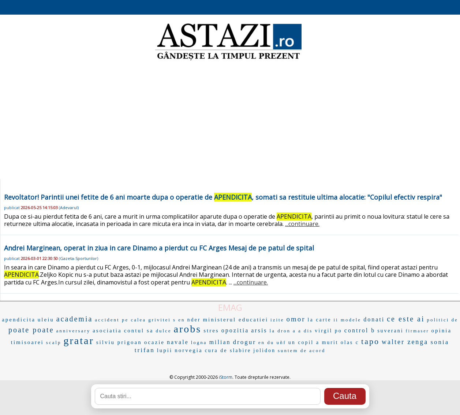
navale (178, 342)
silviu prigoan (119, 342)
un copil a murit (313, 342)
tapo (370, 341)
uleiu (46, 319)
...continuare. (302, 224)
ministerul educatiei (235, 319)
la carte (320, 319)
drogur (244, 342)
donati (374, 319)
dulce (163, 330)
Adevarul (69, 207)
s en (179, 319)
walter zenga (405, 342)
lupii (165, 350)
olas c (350, 342)
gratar (78, 340)
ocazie (154, 342)
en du (266, 342)
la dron (280, 330)
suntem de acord (301, 350)
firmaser (417, 330)
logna (199, 342)
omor (296, 319)
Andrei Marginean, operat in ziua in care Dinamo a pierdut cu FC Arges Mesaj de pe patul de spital (159, 248)
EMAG (230, 307)
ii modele (347, 319)
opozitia (235, 330)
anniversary (73, 330)
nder (194, 319)
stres (211, 330)
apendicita (18, 319)
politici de (442, 319)
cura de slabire (228, 350)
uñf (281, 342)
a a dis (303, 330)
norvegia (188, 350)
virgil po (328, 330)
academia (74, 319)
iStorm (225, 377)
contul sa (139, 330)
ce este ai (406, 319)
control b (359, 330)
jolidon (264, 350)
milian (220, 342)
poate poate (31, 330)
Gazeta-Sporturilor (78, 258)
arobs (188, 329)
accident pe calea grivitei (133, 319)
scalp (53, 342)
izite (277, 319)
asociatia (107, 330)
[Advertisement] (230, 120)
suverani (390, 330)
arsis (259, 330)
